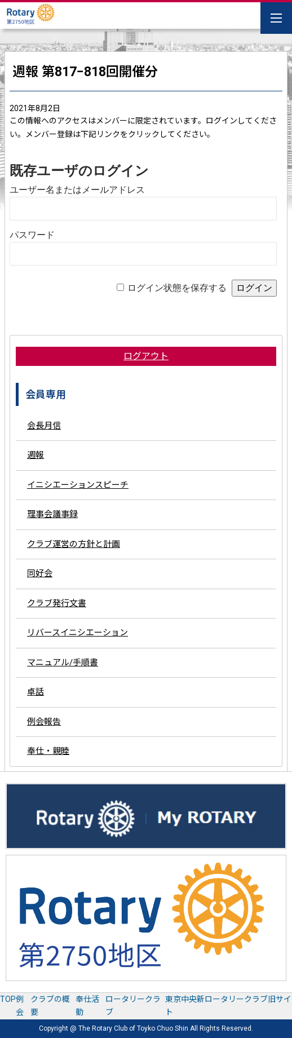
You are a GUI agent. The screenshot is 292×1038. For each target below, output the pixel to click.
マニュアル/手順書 (62, 662)
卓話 (35, 692)
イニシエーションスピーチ (78, 485)
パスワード (32, 235)
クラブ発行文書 (56, 603)
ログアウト (146, 356)
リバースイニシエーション (77, 633)
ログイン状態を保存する (177, 288)
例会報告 (44, 722)
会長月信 (44, 426)
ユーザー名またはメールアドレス (77, 190)
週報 (35, 455)
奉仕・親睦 (48, 751)
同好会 (39, 573)
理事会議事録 (52, 514)
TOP (8, 999)
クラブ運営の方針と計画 (73, 544)
